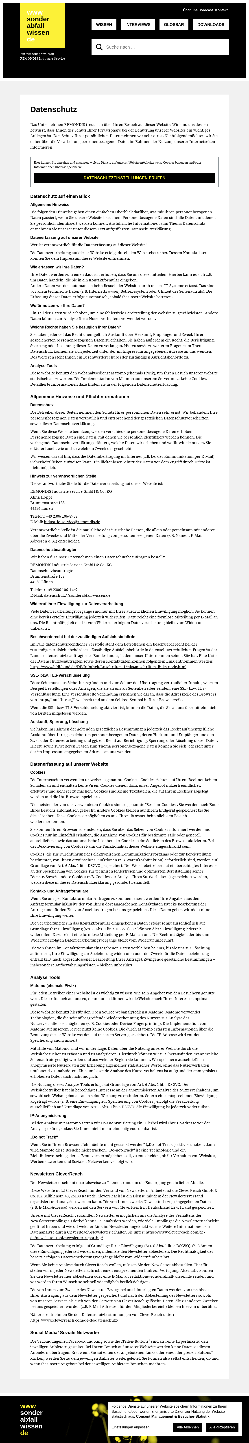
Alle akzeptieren (222, 1427)
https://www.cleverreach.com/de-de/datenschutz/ (74, 1320)
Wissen (104, 24)
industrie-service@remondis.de (72, 522)
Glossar (174, 24)
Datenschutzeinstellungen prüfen (125, 178)
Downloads (210, 24)
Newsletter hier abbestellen (68, 1276)
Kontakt (221, 10)
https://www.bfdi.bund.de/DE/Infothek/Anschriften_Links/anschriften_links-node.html (108, 667)
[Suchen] (99, 47)
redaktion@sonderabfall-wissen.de (161, 1276)
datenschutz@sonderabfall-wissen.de (77, 595)
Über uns (190, 10)
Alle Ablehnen (188, 1427)
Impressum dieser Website (83, 258)
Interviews (138, 24)
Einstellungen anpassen (130, 1427)
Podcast (206, 10)
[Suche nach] (160, 47)
